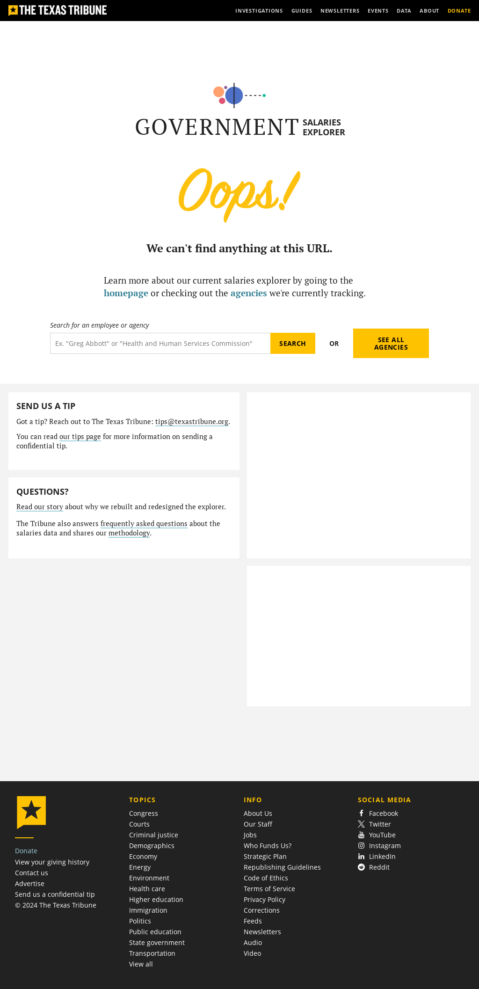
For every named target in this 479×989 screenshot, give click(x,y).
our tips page (80, 436)
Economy (143, 856)
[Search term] (160, 343)
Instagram (379, 845)
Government (217, 126)
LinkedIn (377, 856)
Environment (149, 877)
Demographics (151, 845)
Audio (253, 942)
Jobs (250, 834)
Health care (147, 888)
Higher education (156, 899)
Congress (143, 813)
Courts (139, 824)
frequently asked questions (144, 523)
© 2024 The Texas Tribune (55, 905)
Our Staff (258, 824)
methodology (129, 532)
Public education (155, 931)
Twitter (374, 824)
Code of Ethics (266, 877)
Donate (26, 850)
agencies (249, 293)
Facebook (378, 813)
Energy (140, 867)
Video (252, 953)
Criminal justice (153, 834)
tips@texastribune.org (191, 421)
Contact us (31, 872)
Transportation (152, 953)
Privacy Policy (264, 899)
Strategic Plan (265, 856)
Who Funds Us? (267, 845)
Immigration (148, 910)
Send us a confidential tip (55, 894)
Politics (140, 920)
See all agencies (391, 343)
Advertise (29, 883)
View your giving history (52, 861)
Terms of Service (269, 888)
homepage (126, 293)
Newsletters (262, 931)
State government (157, 942)
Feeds (253, 920)
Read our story (39, 506)
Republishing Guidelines (282, 867)
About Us (258, 813)
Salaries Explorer (324, 127)
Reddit (374, 867)
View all (141, 964)
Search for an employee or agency (99, 325)
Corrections (262, 910)
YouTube (377, 834)
